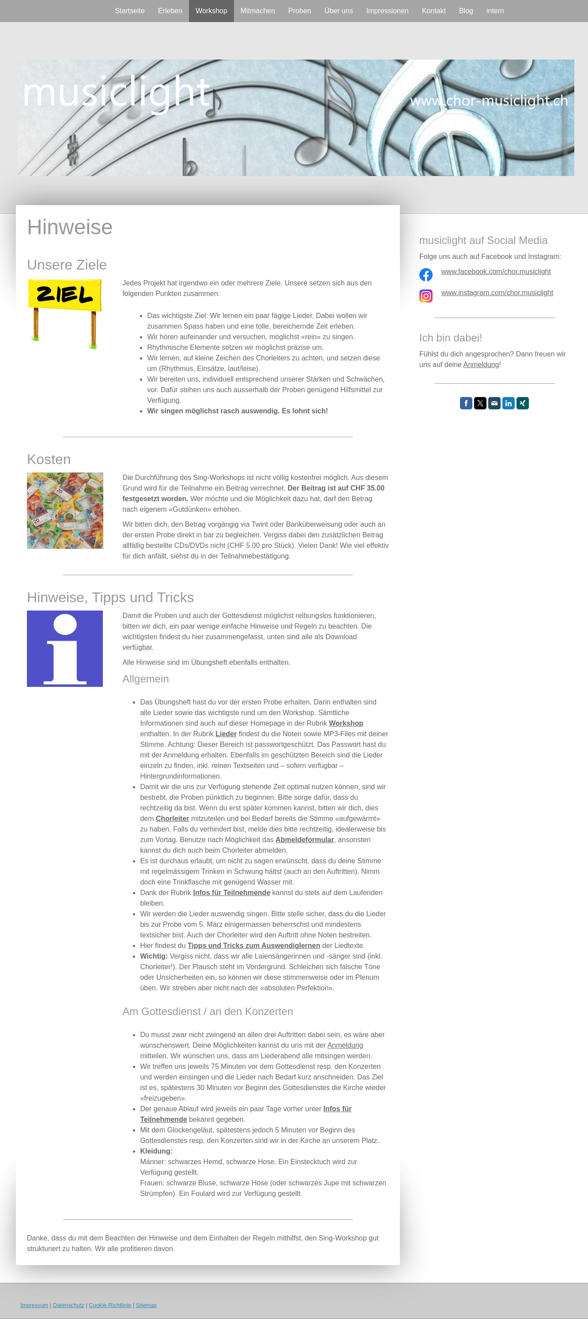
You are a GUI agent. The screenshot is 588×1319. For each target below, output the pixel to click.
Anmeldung (345, 1045)
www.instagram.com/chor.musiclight (497, 292)
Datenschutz (68, 1305)
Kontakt (434, 11)
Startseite (130, 11)
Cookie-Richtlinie (110, 1305)
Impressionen (387, 11)
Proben (299, 11)
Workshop (211, 11)
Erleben (170, 11)
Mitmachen (258, 11)
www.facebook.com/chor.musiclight (496, 271)
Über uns (338, 11)
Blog (466, 11)
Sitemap (146, 1305)
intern (495, 11)
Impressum (34, 1305)
